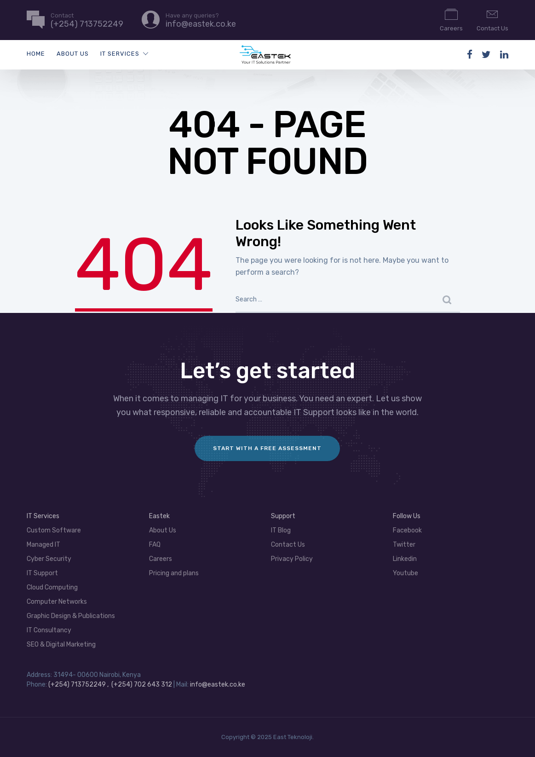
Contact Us (492, 19)
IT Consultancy (49, 630)
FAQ (155, 545)
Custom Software (54, 530)
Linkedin (405, 559)
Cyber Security (49, 559)
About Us (73, 53)
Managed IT (43, 545)
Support (283, 516)
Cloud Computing (52, 587)
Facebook (407, 530)
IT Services (119, 53)
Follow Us (406, 516)
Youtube (405, 573)
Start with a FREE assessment (267, 448)
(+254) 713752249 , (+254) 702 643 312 (110, 684)
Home (36, 53)
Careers (451, 19)
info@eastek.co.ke (217, 684)
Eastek (159, 516)
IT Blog (281, 530)
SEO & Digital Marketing (61, 644)
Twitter (404, 545)
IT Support (42, 573)
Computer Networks (57, 602)
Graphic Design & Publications (71, 616)
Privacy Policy (292, 559)
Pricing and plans (174, 573)
